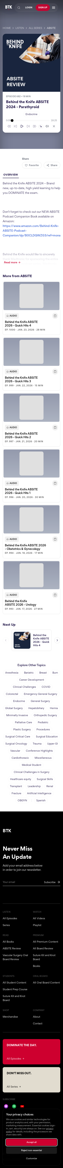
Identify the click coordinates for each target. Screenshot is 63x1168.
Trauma (37, 743)
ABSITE (51, 28)
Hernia (54, 708)
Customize (31, 1158)
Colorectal (12, 694)
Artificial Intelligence (39, 793)
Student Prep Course (15, 989)
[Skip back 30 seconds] (9, 126)
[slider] (31, 120)
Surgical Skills (45, 779)
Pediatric (43, 722)
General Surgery (40, 701)
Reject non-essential (31, 1150)
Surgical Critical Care (17, 736)
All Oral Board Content (46, 982)
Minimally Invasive (17, 715)
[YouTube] (22, 1106)
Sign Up (42, 7)
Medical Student (31, 764)
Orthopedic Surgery (45, 715)
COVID (46, 686)
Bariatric (29, 672)
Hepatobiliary (36, 708)
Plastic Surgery (22, 729)
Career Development (31, 679)
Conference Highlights (39, 750)
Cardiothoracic (20, 757)
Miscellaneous (43, 757)
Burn (55, 672)
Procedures (43, 729)
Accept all (31, 1142)
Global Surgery (14, 708)
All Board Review (43, 948)
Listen (19, 28)
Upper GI (52, 743)
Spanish (41, 800)
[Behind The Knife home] (8, 7)
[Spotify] (14, 1106)
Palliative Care (23, 722)
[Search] (18, 7)
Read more (12, 262)
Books (36, 966)
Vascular (15, 750)
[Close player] (54, 126)
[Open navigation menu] (53, 7)
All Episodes (10, 918)
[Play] (22, 126)
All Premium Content (45, 941)
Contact (37, 1023)
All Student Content (14, 982)
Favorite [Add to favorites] (32, 165)
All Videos (39, 918)
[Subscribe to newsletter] (52, 882)
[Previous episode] (6, 641)
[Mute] (47, 126)
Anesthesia (11, 672)
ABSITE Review (12, 948)
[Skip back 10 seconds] (15, 126)
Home (7, 28)
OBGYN (22, 800)
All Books (8, 941)
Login (28, 7)
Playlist (37, 925)
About (36, 1016)
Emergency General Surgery (40, 694)
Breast (43, 672)
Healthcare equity (20, 779)
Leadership (34, 786)
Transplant (16, 786)
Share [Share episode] (52, 165)
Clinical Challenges (24, 686)
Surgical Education (47, 736)
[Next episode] (57, 641)
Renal (49, 786)
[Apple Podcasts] (6, 1106)
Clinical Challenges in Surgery (31, 772)
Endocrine (31, 114)
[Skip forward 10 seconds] (28, 126)
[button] (31, 308)
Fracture (16, 793)
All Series (35, 28)
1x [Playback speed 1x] (41, 126)
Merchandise (10, 1016)
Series (6, 925)
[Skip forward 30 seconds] (35, 126)
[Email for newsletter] (31, 883)
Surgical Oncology (16, 743)
